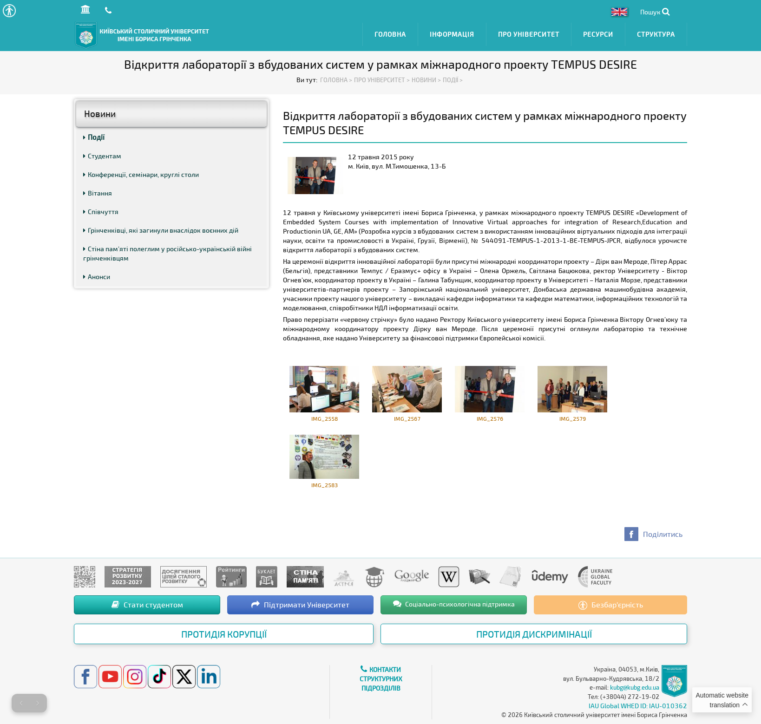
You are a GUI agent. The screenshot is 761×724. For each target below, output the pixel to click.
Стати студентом (147, 603)
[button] (9, 10)
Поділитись (662, 532)
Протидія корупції (224, 633)
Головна (390, 34)
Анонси (96, 276)
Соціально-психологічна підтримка (454, 603)
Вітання (97, 192)
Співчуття (100, 211)
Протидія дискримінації (534, 633)
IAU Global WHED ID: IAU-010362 (638, 705)
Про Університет (528, 34)
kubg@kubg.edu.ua (634, 686)
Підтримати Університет (300, 603)
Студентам (102, 155)
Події (94, 136)
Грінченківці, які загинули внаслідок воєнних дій (160, 229)
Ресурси (598, 34)
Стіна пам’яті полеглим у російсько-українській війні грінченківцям (167, 252)
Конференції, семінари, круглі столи (141, 173)
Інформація (452, 34)
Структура (656, 34)
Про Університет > (382, 79)
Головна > (336, 79)
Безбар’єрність (610, 604)
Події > (453, 79)
